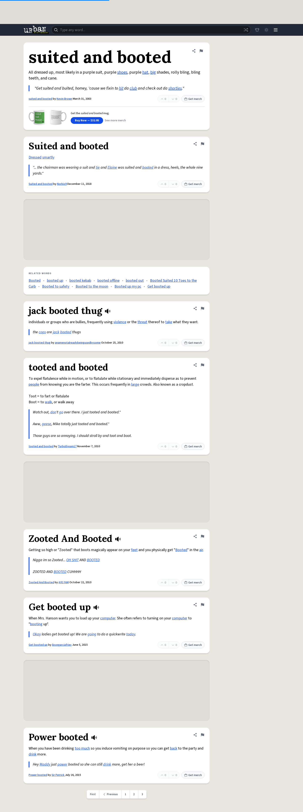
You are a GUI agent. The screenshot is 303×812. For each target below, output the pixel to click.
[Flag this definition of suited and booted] (201, 51)
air (201, 550)
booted (147, 167)
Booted (35, 280)
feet (134, 550)
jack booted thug (39, 343)
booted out (135, 280)
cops (42, 332)
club (133, 88)
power (62, 764)
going (92, 634)
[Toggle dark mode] (266, 30)
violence (119, 322)
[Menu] (275, 30)
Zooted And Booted (41, 582)
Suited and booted (41, 184)
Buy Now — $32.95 (87, 120)
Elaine (112, 167)
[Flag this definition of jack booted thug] (202, 308)
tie (98, 167)
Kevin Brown (64, 99)
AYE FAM (63, 582)
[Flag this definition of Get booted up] (202, 604)
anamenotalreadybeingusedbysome (78, 343)
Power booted (38, 775)
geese (46, 424)
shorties (175, 88)
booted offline (108, 280)
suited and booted (40, 99)
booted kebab (80, 280)
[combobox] (151, 30)
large (135, 384)
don (53, 412)
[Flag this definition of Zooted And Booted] (202, 536)
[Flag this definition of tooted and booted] (202, 365)
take (168, 322)
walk (48, 402)
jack (56, 332)
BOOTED (93, 560)
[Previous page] (110, 794)
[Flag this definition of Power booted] (202, 734)
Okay (37, 634)
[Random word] (245, 29)
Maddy (45, 764)
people (34, 384)
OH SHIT (72, 560)
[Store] (257, 30)
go (61, 412)
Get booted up (159, 286)
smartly (48, 157)
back (173, 748)
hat (145, 72)
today (130, 634)
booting (36, 624)
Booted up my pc (127, 286)
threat (142, 322)
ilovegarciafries (62, 645)
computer (107, 618)
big (153, 72)
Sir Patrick (58, 775)
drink (32, 754)
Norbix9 (62, 184)
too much (82, 748)
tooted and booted (41, 446)
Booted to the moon (92, 286)
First (93, 794)
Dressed (35, 157)
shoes (122, 72)
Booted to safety (55, 286)
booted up (55, 280)
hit (121, 88)
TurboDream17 (67, 446)
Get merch (193, 99)
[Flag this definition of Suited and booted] (202, 143)
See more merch (115, 120)
